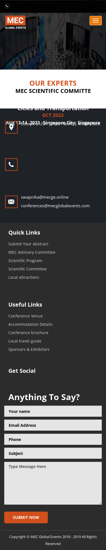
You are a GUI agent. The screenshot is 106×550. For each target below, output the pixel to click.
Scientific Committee (27, 269)
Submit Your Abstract (28, 243)
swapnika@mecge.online (45, 197)
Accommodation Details (30, 324)
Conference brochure (28, 332)
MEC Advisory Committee (31, 252)
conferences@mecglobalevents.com (55, 205)
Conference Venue (25, 316)
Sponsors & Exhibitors (29, 349)
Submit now (26, 517)
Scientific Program (25, 260)
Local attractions (23, 277)
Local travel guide (24, 341)
